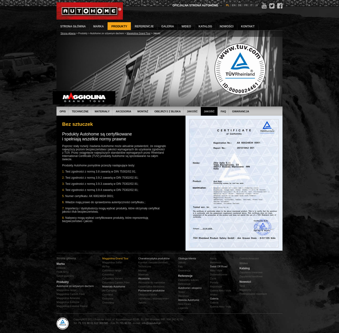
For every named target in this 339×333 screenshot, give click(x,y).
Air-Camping (109, 290)
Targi (242, 285)
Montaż (142, 111)
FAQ (223, 111)
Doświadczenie (218, 274)
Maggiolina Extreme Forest (71, 306)
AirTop (105, 266)
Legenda (183, 308)
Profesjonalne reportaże (253, 293)
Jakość (192, 111)
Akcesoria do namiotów (151, 282)
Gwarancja (240, 111)
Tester (181, 292)
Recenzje (183, 296)
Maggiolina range (66, 290)
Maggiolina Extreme (67, 302)
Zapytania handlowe (250, 276)
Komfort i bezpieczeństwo (153, 262)
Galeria (214, 302)
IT (251, 5)
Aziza (213, 258)
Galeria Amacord (249, 258)
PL (227, 5)
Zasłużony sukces (188, 279)
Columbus (108, 274)
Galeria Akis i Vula (220, 290)
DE (240, 5)
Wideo (213, 294)
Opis (63, 111)
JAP (257, 5)
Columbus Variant (112, 278)
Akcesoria (123, 111)
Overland (107, 294)
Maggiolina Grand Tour (138, 33)
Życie (213, 278)
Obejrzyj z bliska (167, 111)
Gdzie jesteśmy (65, 275)
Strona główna (68, 33)
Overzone (107, 298)
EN (233, 5)
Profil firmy (62, 271)
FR (246, 5)
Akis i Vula (216, 270)
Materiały (102, 111)
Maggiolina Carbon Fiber (70, 294)
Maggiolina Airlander (68, 298)
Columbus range (111, 270)
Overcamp (108, 302)
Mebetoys (215, 262)
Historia (60, 267)
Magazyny (245, 289)
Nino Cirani (184, 304)
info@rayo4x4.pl (151, 323)
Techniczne (80, 111)
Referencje (184, 283)
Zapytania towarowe (250, 272)
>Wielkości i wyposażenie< (153, 298)
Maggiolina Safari (112, 262)
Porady (214, 282)
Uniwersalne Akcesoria (151, 286)
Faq (180, 266)
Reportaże (216, 286)
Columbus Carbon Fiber (116, 282)
